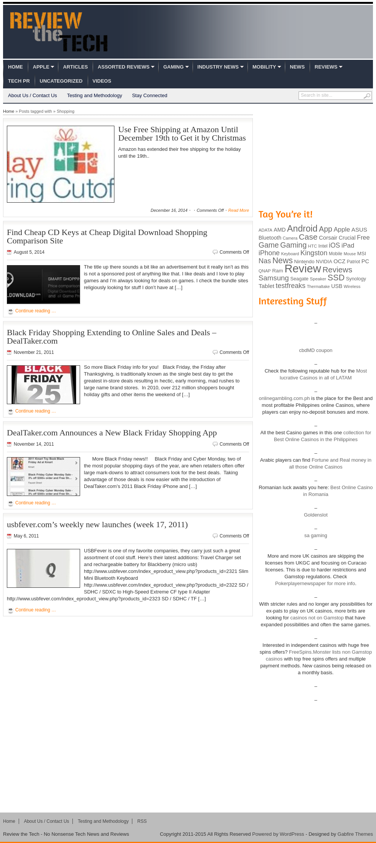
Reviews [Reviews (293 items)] (337, 269)
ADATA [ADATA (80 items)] (265, 230)
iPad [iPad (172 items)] (347, 245)
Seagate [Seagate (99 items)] (299, 279)
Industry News (218, 67)
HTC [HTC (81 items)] (312, 246)
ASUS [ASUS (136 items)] (359, 229)
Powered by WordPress (278, 834)
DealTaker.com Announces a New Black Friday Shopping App (112, 432)
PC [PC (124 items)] (365, 261)
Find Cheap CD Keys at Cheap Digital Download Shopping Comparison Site (107, 236)
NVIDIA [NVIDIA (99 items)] (324, 261)
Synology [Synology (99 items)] (356, 279)
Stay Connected (149, 95)
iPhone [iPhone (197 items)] (269, 253)
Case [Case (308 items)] (308, 236)
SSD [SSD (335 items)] (336, 277)
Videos (102, 81)
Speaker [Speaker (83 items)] (318, 279)
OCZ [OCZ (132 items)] (339, 261)
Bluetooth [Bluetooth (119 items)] (270, 238)
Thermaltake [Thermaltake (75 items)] (318, 286)
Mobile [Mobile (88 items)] (335, 253)
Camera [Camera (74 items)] (290, 238)
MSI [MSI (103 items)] (361, 253)
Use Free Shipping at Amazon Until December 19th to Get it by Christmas (182, 133)
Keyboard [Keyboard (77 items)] (290, 253)
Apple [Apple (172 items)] (342, 229)
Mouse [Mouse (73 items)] (350, 253)
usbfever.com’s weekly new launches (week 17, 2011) (97, 524)
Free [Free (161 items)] (363, 237)
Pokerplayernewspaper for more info (315, 583)
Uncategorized (61, 81)
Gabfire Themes (355, 834)
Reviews (326, 67)
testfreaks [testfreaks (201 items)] (290, 286)
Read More (238, 210)
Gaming (173, 67)
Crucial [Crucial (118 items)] (347, 238)
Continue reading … (35, 311)
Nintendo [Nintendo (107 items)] (304, 261)
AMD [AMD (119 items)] (280, 230)
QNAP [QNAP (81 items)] (265, 271)
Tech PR (19, 81)
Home (15, 67)
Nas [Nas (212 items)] (265, 261)
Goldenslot (316, 515)
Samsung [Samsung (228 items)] (274, 278)
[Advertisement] (316, 155)
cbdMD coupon (315, 350)
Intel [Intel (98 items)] (323, 246)
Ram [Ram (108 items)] (277, 271)
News (297, 67)
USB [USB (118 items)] (336, 286)
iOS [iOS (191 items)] (334, 245)
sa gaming (315, 535)
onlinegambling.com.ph (284, 398)
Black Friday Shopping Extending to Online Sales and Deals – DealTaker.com (111, 337)
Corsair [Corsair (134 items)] (328, 237)
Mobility (264, 67)
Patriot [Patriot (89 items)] (353, 261)
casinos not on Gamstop (316, 618)
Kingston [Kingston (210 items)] (314, 253)
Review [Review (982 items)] (302, 268)
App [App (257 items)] (325, 229)
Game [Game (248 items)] (269, 245)
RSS (142, 821)
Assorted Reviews (123, 67)
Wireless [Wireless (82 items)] (352, 286)
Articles (75, 67)
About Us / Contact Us (32, 95)
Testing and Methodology (94, 95)
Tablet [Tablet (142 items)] (266, 286)
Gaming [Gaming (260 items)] (293, 245)
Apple (41, 67)
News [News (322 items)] (282, 260)
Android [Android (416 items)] (302, 229)
